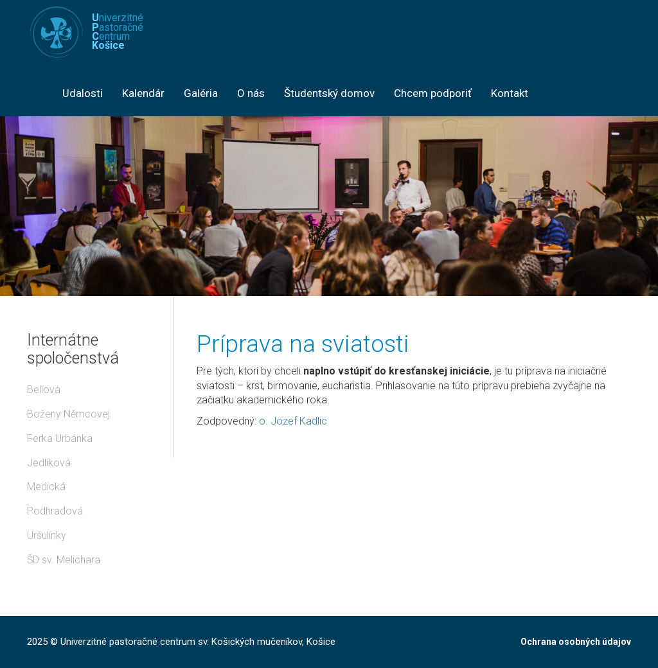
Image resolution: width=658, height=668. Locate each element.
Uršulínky (46, 535)
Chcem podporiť (433, 93)
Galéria (201, 93)
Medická (46, 486)
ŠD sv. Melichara (63, 560)
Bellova (43, 389)
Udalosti (82, 93)
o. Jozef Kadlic (293, 421)
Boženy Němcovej (68, 414)
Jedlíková (49, 463)
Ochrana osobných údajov (575, 642)
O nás (251, 93)
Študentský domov (329, 93)
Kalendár (143, 93)
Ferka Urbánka (60, 438)
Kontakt (509, 93)
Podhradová (55, 511)
